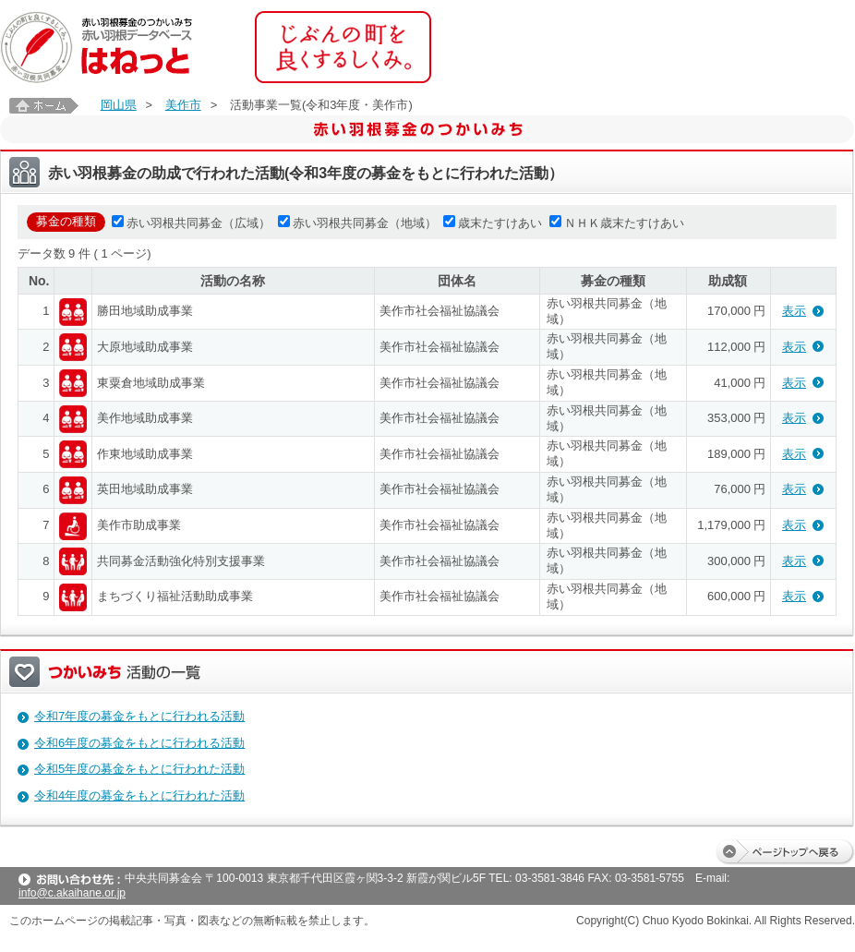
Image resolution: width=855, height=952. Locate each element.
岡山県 (119, 105)
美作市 (183, 105)
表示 (794, 311)
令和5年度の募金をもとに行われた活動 (139, 769)
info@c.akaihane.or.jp (72, 892)
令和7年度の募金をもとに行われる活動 (139, 716)
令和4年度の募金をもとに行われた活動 (139, 795)
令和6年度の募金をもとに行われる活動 (139, 743)
